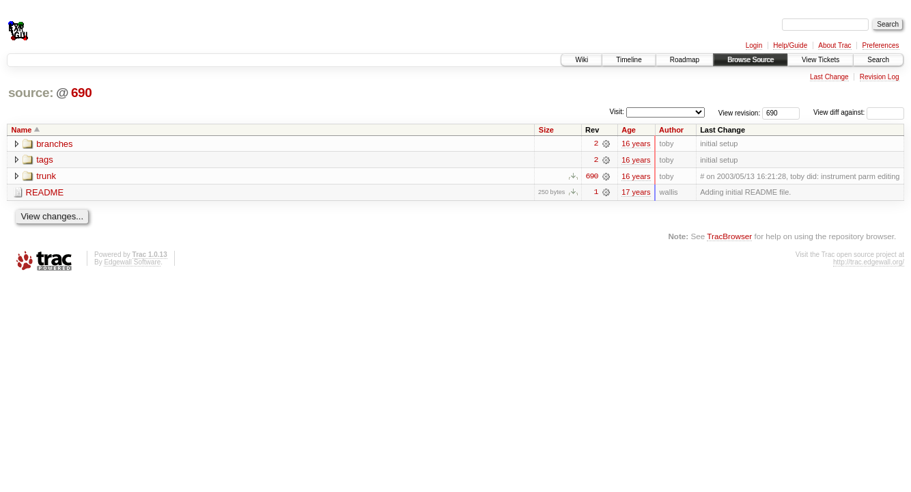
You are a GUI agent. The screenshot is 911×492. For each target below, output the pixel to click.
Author (671, 130)
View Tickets (820, 60)
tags (44, 160)
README (45, 193)
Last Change (829, 77)
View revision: (739, 112)
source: (30, 92)
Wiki (581, 60)
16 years (635, 143)
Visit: (616, 111)
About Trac (834, 45)
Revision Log (879, 77)
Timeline (628, 60)
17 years (635, 193)
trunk (46, 177)
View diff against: (858, 112)
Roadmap (684, 60)
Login (754, 45)
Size (546, 130)
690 (81, 92)
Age (628, 130)
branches (54, 144)
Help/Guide (790, 45)
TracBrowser (729, 236)
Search (878, 60)
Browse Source (750, 60)
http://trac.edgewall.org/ (868, 262)
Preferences (881, 45)
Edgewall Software (132, 262)
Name (22, 130)
